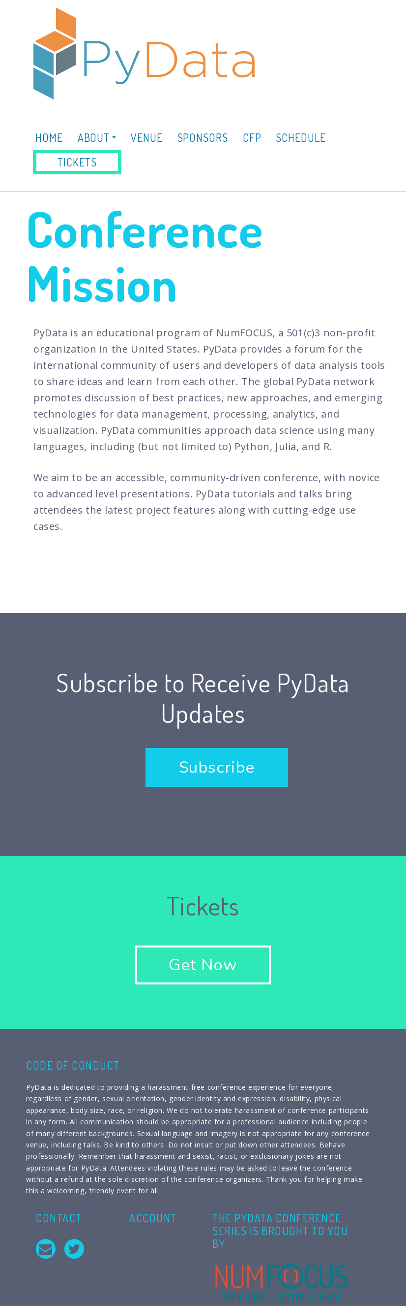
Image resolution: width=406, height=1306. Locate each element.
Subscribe (217, 767)
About (97, 137)
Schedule (300, 137)
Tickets (77, 162)
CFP (252, 137)
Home (49, 137)
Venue (147, 137)
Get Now (203, 965)
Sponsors (202, 137)
